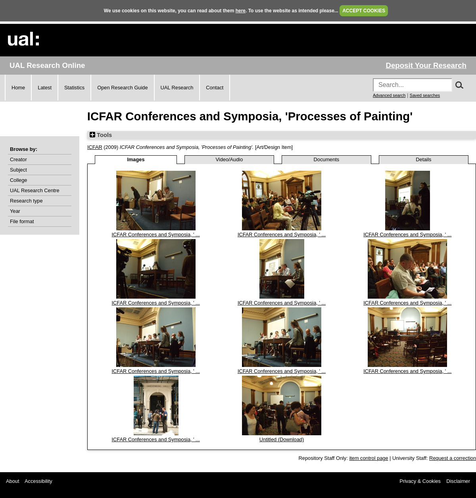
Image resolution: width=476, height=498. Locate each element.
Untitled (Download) (281, 439)
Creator (18, 159)
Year (15, 211)
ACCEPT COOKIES (363, 11)
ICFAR (94, 147)
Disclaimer (458, 481)
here (241, 11)
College (18, 180)
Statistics (74, 88)
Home (18, 88)
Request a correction (452, 458)
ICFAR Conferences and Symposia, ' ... (156, 234)
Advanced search (389, 95)
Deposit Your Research (426, 65)
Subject (18, 170)
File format (22, 221)
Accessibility (38, 481)
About (12, 481)
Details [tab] (423, 159)
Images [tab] (135, 159)
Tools (101, 135)
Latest (45, 88)
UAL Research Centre (35, 190)
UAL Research (177, 88)
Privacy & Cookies (420, 481)
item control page (368, 458)
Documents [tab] (327, 159)
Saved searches (425, 95)
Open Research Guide (122, 88)
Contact (214, 88)
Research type (26, 201)
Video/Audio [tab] (229, 159)
